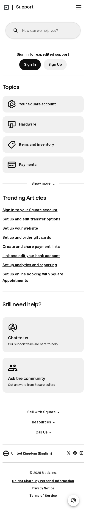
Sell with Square (43, 412)
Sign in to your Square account (30, 210)
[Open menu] (78, 7)
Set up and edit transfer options (31, 219)
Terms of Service (43, 495)
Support (24, 7)
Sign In (30, 64)
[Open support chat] (73, 500)
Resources (43, 422)
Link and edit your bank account (31, 256)
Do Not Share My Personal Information (43, 481)
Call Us (43, 432)
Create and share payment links (31, 246)
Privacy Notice (43, 488)
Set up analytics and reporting (30, 265)
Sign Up (55, 64)
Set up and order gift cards (27, 237)
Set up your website (20, 228)
